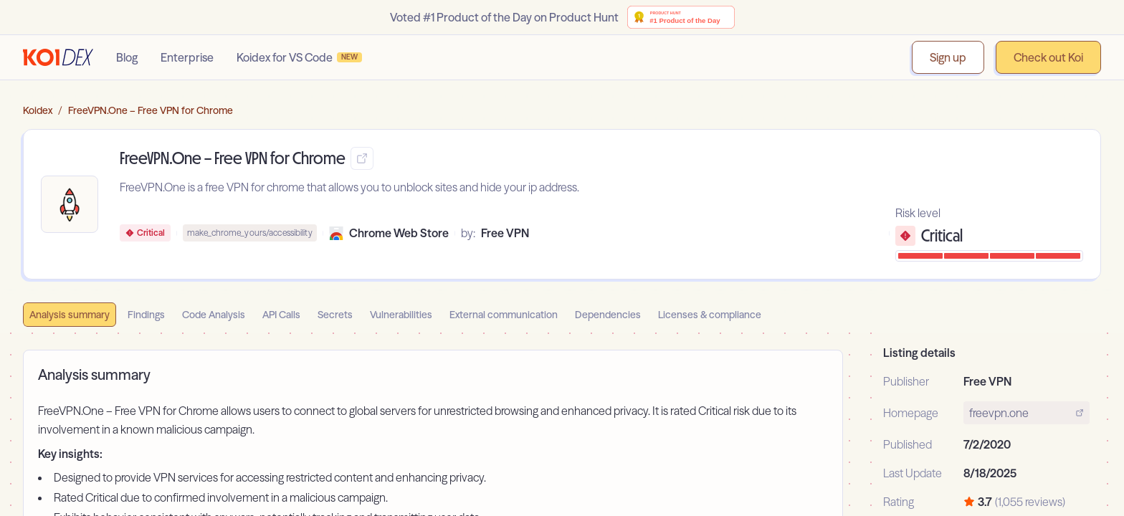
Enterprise (187, 57)
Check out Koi (1048, 57)
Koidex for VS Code (299, 57)
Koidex (37, 110)
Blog (127, 57)
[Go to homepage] (58, 57)
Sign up (948, 57)
